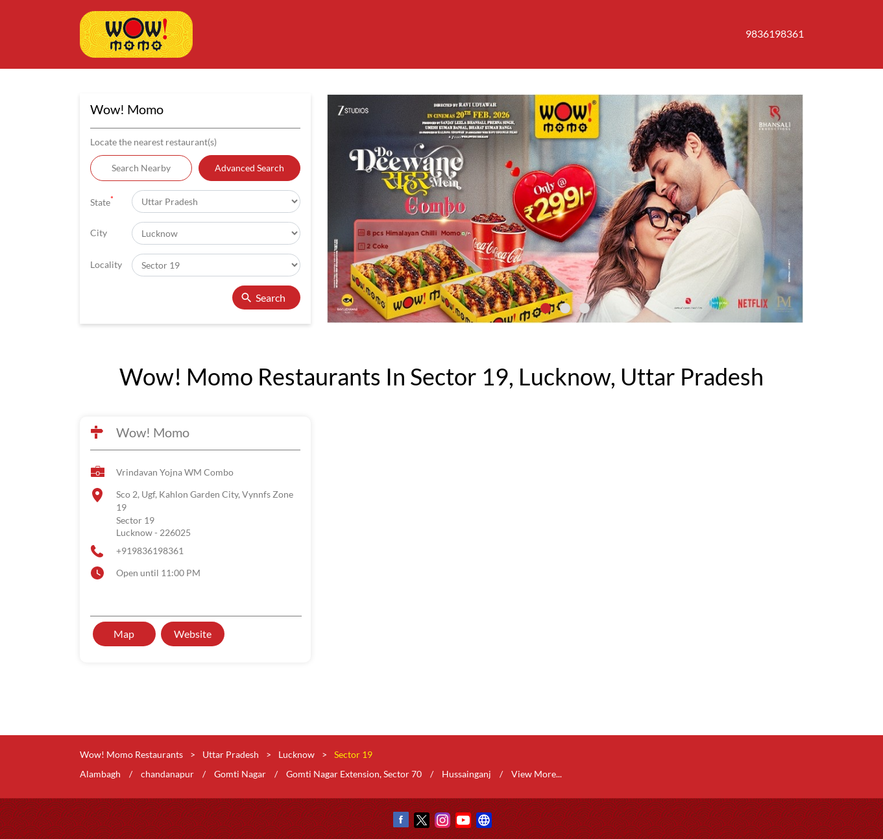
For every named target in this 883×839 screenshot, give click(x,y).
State (102, 201)
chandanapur (167, 773)
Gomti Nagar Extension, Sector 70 (354, 773)
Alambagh (100, 773)
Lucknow (296, 754)
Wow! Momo (152, 432)
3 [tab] (584, 308)
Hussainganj (466, 773)
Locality (106, 264)
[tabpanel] (565, 208)
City (98, 232)
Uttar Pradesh (230, 754)
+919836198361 (150, 550)
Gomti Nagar (240, 773)
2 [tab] (565, 308)
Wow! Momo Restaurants (132, 754)
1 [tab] (545, 308)
